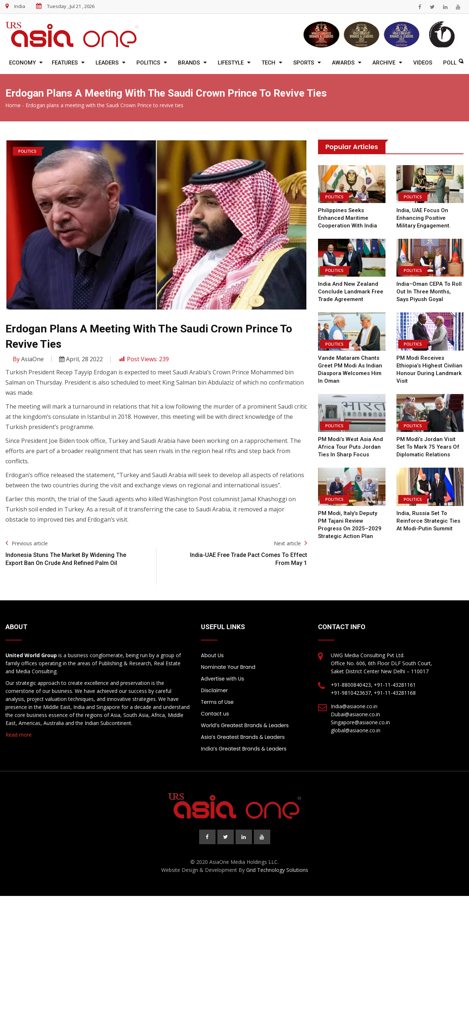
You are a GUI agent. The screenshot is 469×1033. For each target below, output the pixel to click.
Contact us (215, 713)
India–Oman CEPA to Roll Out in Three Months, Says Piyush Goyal (428, 292)
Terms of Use (217, 702)
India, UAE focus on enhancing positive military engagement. (423, 218)
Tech (268, 62)
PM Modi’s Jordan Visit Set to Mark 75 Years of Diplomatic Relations (427, 447)
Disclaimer (214, 690)
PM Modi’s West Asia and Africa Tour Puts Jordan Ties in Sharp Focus (350, 447)
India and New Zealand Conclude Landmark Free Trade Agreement (350, 292)
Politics (148, 62)
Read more (18, 734)
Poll (450, 62)
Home (13, 105)
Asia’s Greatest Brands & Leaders (243, 737)
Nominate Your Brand (228, 667)
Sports (303, 62)
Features (65, 62)
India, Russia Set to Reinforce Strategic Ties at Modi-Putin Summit (428, 521)
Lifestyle (231, 62)
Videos (422, 62)
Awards (343, 62)
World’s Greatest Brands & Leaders (245, 725)
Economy (22, 62)
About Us (212, 655)
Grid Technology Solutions (277, 869)
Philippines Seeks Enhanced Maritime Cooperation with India (347, 218)
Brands (189, 62)
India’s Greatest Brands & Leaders (244, 748)
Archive (383, 62)
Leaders (107, 62)
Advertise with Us (222, 678)
